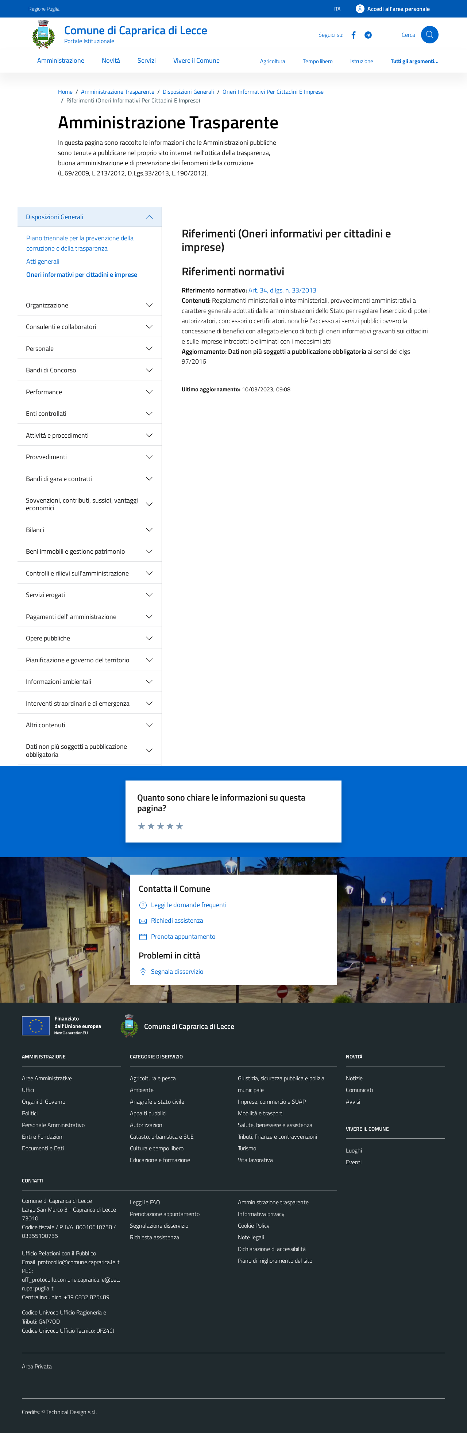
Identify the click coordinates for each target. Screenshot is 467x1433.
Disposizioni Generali (54, 217)
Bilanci (35, 530)
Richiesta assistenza (154, 1237)
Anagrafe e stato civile (157, 1101)
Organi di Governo (43, 1101)
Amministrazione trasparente (273, 1202)
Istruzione (361, 61)
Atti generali (42, 261)
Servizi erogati (45, 595)
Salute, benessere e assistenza (275, 1124)
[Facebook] (350, 34)
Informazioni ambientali (58, 681)
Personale (40, 348)
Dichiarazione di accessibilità (272, 1248)
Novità (111, 60)
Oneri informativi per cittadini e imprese (81, 274)
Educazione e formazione (160, 1159)
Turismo (247, 1148)
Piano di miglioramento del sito (275, 1260)
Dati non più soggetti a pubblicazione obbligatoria (76, 750)
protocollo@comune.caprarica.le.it (79, 1262)
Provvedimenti (46, 457)
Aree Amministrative (47, 1078)
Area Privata (37, 1366)
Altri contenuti (45, 725)
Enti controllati (46, 413)
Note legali (251, 1237)
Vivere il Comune (196, 60)
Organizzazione (47, 305)
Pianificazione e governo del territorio (78, 660)
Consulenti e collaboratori (61, 327)
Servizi (147, 60)
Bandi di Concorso (51, 370)
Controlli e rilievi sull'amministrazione (77, 573)
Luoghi (354, 1150)
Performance (44, 392)
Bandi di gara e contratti (59, 479)
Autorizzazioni (146, 1124)
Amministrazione (60, 60)
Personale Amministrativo (53, 1124)
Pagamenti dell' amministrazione (71, 616)
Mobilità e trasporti (260, 1113)
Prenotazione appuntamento (165, 1213)
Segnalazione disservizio (159, 1225)
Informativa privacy (261, 1213)
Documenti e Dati (43, 1148)
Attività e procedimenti (57, 435)
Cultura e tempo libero (157, 1148)
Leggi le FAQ (145, 1202)
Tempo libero (318, 61)
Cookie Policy (254, 1225)
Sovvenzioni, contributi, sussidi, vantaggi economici (82, 504)
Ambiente (142, 1089)
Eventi (354, 1162)
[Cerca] (430, 34)
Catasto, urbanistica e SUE (162, 1136)
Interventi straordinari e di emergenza (78, 703)
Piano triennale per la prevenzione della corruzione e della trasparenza (80, 243)
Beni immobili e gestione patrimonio (75, 551)
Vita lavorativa (255, 1159)
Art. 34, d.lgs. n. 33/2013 (282, 290)
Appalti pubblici (148, 1113)
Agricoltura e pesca (153, 1078)
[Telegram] (365, 34)
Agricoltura (272, 61)
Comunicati (359, 1089)
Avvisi (353, 1101)
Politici (30, 1113)
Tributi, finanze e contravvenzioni (277, 1136)
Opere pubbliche (48, 638)
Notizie (354, 1078)
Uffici (28, 1089)
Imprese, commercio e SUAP (272, 1101)
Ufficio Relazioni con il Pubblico (59, 1253)
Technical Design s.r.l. (71, 1411)
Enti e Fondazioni (42, 1136)
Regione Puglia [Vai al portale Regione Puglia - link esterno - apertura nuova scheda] (43, 8)
